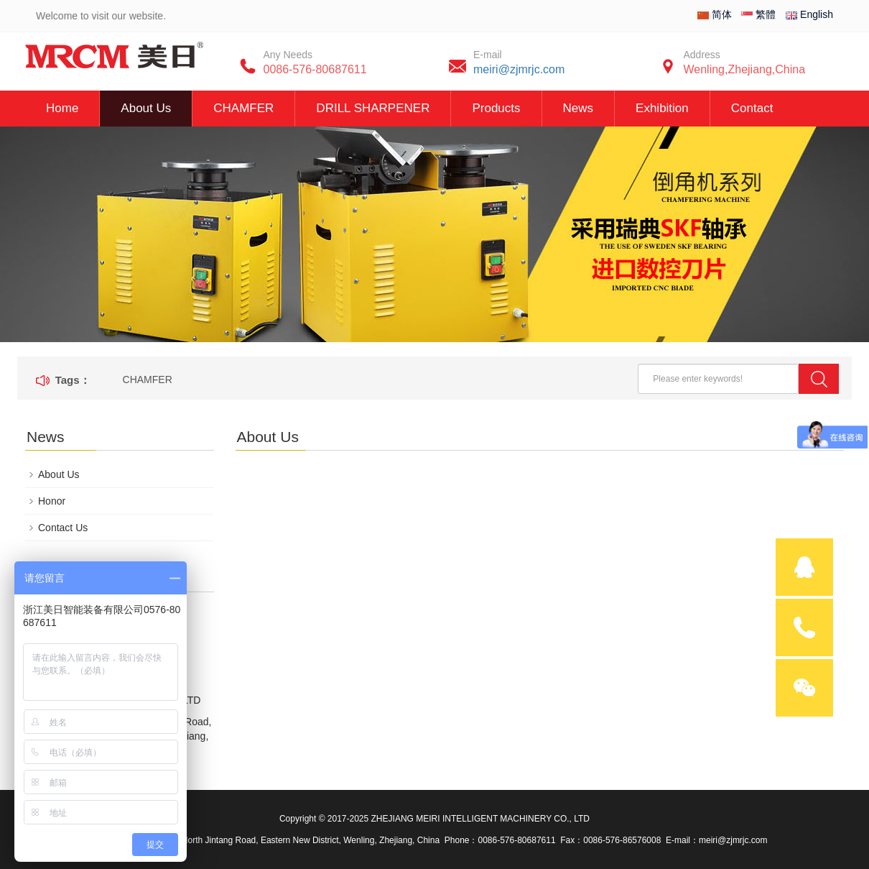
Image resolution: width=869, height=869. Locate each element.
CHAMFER (243, 108)
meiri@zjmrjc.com (518, 69)
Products (496, 108)
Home (62, 108)
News (578, 108)
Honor (51, 501)
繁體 (758, 14)
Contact (752, 108)
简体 (714, 14)
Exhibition (662, 108)
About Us (146, 108)
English (809, 14)
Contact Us (63, 527)
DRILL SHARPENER (372, 108)
